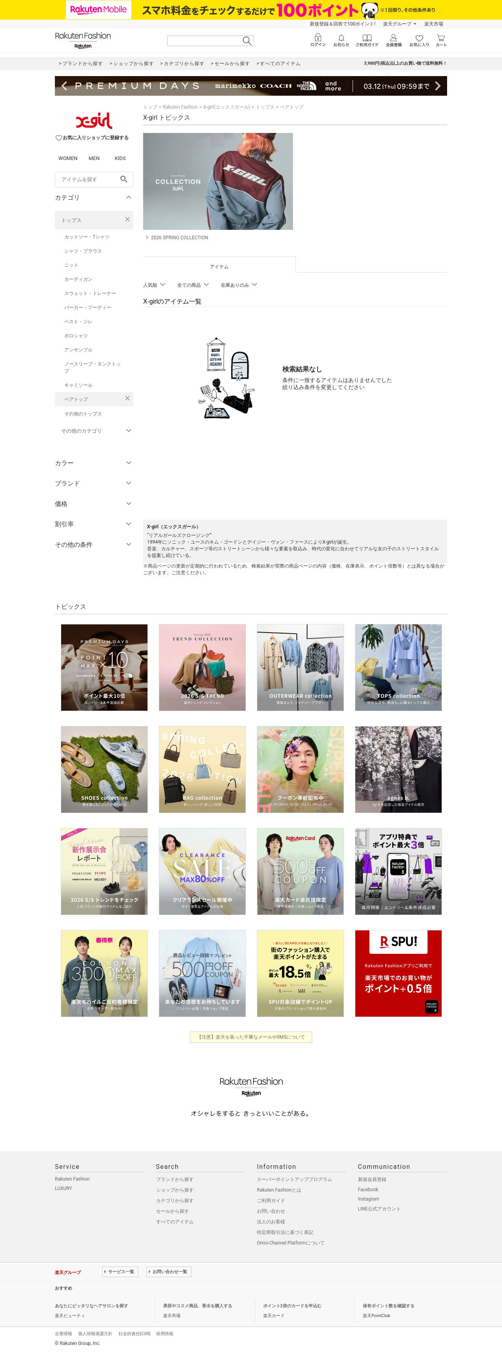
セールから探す (172, 1211)
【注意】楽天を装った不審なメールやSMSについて (251, 1037)
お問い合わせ (271, 1211)
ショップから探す (175, 1190)
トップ (150, 107)
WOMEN (68, 158)
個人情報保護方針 (95, 1333)
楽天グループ (397, 24)
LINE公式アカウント (379, 1209)
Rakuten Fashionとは (279, 1190)
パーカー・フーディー (87, 307)
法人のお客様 (271, 1222)
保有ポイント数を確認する (389, 1305)
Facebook (368, 1189)
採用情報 (164, 1333)
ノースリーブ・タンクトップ (92, 367)
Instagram (368, 1199)
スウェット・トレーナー (90, 293)
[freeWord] (94, 179)
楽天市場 (433, 24)
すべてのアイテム (175, 1222)
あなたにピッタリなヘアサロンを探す (91, 1305)
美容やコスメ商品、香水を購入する (197, 1305)
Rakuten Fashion (180, 107)
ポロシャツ (76, 335)
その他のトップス (83, 414)
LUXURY (63, 1188)
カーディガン (78, 279)
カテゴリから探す (175, 1200)
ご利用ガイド (271, 1200)
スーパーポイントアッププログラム (294, 1179)
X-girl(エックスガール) (226, 107)
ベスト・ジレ (78, 321)
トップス (71, 220)
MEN (94, 158)
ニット (71, 265)
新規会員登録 (372, 1179)
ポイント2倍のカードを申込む (292, 1305)
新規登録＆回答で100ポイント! (342, 24)
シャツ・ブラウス (83, 251)
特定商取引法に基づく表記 (285, 1232)
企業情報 (63, 1333)
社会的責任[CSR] (134, 1333)
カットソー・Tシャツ (86, 237)
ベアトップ (76, 399)
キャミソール (78, 385)
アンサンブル (78, 350)
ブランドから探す (175, 1179)
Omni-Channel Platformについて (291, 1243)
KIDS (120, 158)
